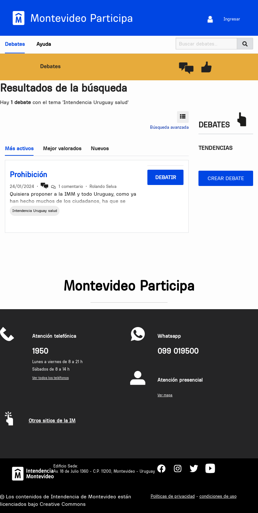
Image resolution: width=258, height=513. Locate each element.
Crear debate (226, 178)
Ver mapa (164, 395)
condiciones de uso (218, 496)
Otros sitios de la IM (52, 420)
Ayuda (43, 44)
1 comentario (71, 186)
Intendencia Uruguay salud (34, 210)
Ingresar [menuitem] (232, 18)
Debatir (165, 177)
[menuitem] (210, 19)
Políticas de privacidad (173, 496)
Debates (15, 44)
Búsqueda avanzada (169, 127)
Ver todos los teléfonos (50, 378)
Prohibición (28, 174)
